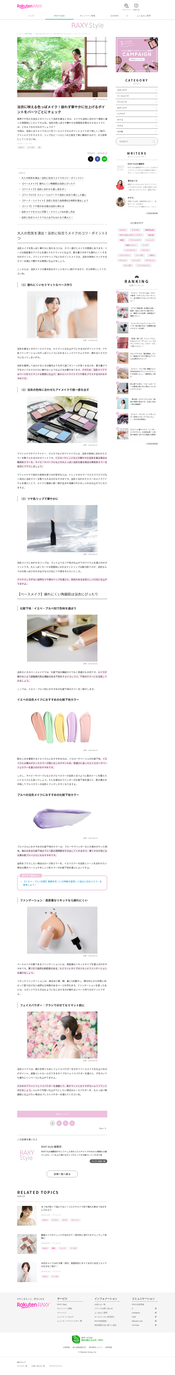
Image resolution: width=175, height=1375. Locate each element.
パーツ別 (31, 147)
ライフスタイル (143, 265)
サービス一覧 (22, 1366)
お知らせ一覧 (99, 1304)
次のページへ (62, 1114)
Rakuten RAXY (29, 6)
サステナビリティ (56, 1366)
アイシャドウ (135, 240)
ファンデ (136, 260)
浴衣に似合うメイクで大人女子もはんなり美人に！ (47, 217)
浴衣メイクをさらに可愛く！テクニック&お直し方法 (48, 211)
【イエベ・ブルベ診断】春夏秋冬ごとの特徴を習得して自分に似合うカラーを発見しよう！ (62, 883)
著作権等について (95, 1347)
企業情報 (66, 1347)
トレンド (62, 1248)
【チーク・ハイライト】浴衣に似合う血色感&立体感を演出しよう (54, 200)
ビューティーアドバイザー (68, 1321)
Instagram (136, 1313)
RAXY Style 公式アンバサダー (131, 235)
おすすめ (135, 230)
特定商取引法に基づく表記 (105, 1325)
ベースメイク (123, 95)
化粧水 (151, 255)
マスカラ (55, 1220)
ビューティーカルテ (65, 1317)
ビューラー (75, 1220)
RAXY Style (59, 16)
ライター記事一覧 (98, 1161)
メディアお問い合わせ (103, 1308)
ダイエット (150, 260)
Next (102, 1128)
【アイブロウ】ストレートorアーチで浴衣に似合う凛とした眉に (53, 194)
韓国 (53, 1248)
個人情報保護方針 (79, 1347)
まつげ (65, 1220)
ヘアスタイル (130, 250)
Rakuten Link (137, 1321)
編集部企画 (149, 230)
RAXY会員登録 (138, 1304)
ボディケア (122, 107)
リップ (145, 245)
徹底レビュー (131, 245)
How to (21, 147)
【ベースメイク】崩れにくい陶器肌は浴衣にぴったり (48, 183)
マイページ (61, 1313)
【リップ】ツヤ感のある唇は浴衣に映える (42, 206)
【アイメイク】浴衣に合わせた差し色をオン (43, 189)
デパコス (122, 260)
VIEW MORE (152, 213)
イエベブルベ (124, 255)
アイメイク (28, 143)
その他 (120, 131)
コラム (120, 125)
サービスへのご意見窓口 (104, 1317)
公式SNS (115, 16)
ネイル (120, 119)
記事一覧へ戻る (62, 1174)
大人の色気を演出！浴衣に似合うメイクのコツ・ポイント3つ (52, 178)
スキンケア (122, 90)
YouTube (135, 1325)
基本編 (151, 235)
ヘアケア (121, 113)
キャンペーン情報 (87, 16)
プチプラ (145, 250)
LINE (134, 1317)
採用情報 (108, 1347)
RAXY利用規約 (100, 1321)
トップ (31, 16)
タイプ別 (127, 265)
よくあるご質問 (144, 16)
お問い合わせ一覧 (38, 1366)
